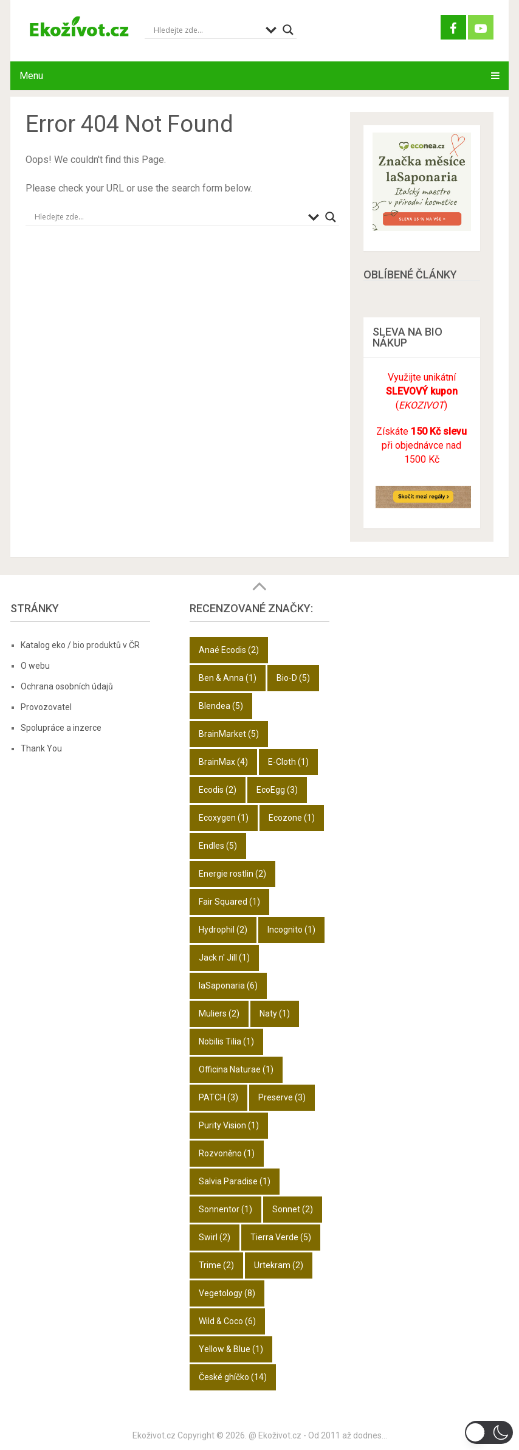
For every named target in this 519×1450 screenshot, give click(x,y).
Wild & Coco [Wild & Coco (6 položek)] (227, 1321)
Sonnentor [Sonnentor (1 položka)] (225, 1209)
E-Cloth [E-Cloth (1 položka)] (288, 762)
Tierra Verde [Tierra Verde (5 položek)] (280, 1237)
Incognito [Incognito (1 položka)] (291, 929)
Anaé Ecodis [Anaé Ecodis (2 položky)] (229, 650)
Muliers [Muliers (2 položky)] (219, 1013)
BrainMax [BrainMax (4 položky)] (223, 762)
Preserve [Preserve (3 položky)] (282, 1097)
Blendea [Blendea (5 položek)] (221, 706)
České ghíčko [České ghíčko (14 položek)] (233, 1377)
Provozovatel (46, 707)
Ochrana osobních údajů (67, 686)
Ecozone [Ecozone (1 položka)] (292, 818)
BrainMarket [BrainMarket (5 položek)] (229, 734)
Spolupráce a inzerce (61, 728)
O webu (35, 666)
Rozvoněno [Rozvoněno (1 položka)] (227, 1153)
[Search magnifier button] (288, 29)
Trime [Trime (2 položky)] (216, 1265)
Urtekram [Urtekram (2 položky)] (278, 1265)
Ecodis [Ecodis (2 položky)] (217, 790)
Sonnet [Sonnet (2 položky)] (292, 1209)
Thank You (41, 748)
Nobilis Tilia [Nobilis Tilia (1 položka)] (226, 1041)
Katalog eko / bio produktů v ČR (80, 645)
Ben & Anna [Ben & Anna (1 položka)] (227, 678)
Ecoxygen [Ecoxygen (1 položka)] (224, 818)
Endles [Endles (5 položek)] (218, 846)
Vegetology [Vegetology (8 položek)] (227, 1293)
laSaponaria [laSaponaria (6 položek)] (228, 985)
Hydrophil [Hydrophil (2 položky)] (223, 929)
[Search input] (207, 29)
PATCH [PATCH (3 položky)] (218, 1097)
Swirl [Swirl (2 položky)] (214, 1237)
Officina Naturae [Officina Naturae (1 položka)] (236, 1069)
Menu (31, 75)
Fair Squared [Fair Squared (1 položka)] (229, 901)
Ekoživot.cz (154, 1435)
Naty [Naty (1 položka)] (275, 1013)
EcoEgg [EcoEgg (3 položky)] (277, 790)
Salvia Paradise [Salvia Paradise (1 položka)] (234, 1181)
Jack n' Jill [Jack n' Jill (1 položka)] (224, 957)
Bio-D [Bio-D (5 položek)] (293, 678)
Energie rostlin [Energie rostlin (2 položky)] (232, 874)
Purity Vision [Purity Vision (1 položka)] (229, 1125)
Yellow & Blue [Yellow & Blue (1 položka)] (231, 1349)
